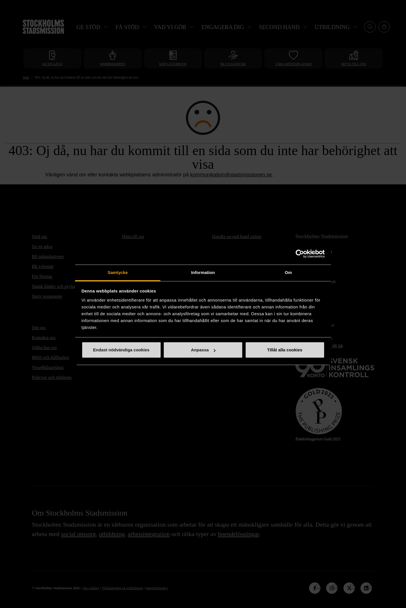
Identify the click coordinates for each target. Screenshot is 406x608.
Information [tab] (203, 272)
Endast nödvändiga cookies (121, 349)
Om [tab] (288, 272)
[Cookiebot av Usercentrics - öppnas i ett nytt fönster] (300, 254)
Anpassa (203, 349)
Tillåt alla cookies (285, 349)
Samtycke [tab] (118, 272)
